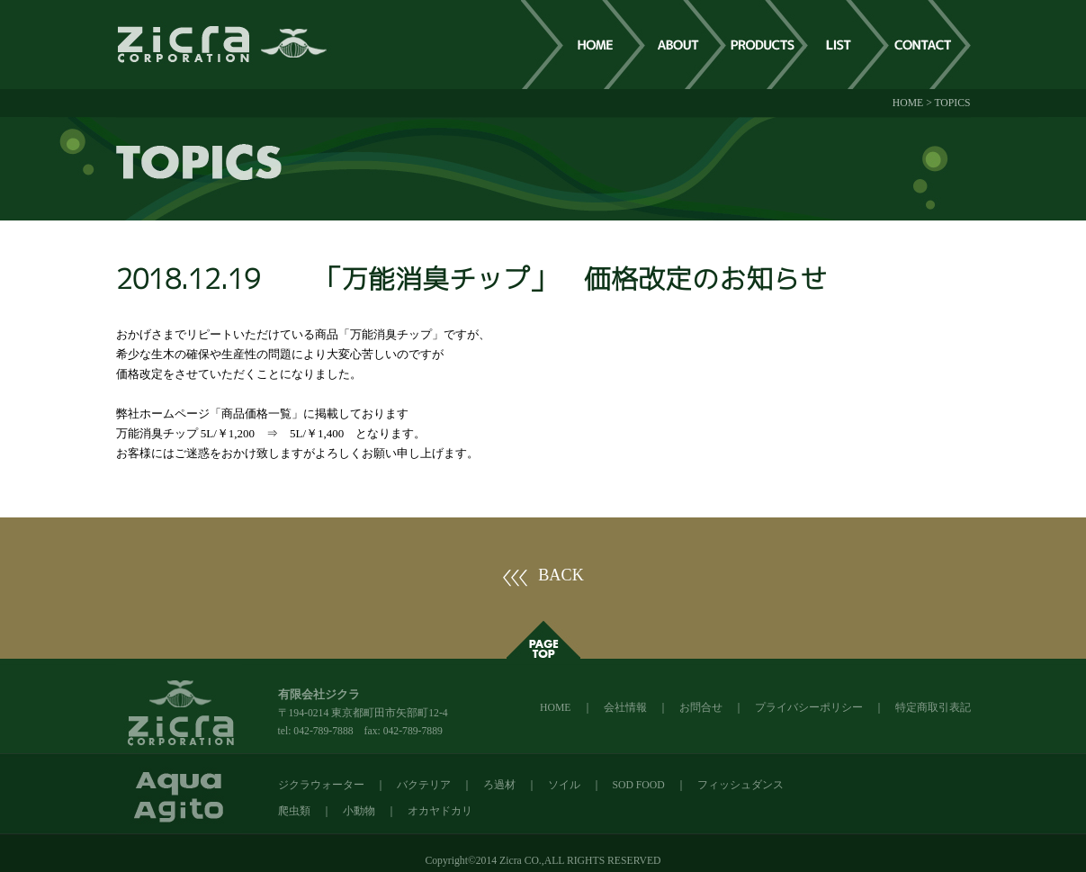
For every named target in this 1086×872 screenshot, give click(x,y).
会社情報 (625, 708)
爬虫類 (294, 811)
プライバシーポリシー (809, 708)
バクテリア (424, 785)
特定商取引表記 (933, 708)
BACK (561, 575)
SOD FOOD (639, 785)
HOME (908, 103)
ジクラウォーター (321, 785)
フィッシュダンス (740, 785)
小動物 (359, 811)
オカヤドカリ (440, 811)
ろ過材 (499, 785)
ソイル (564, 785)
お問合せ (701, 708)
